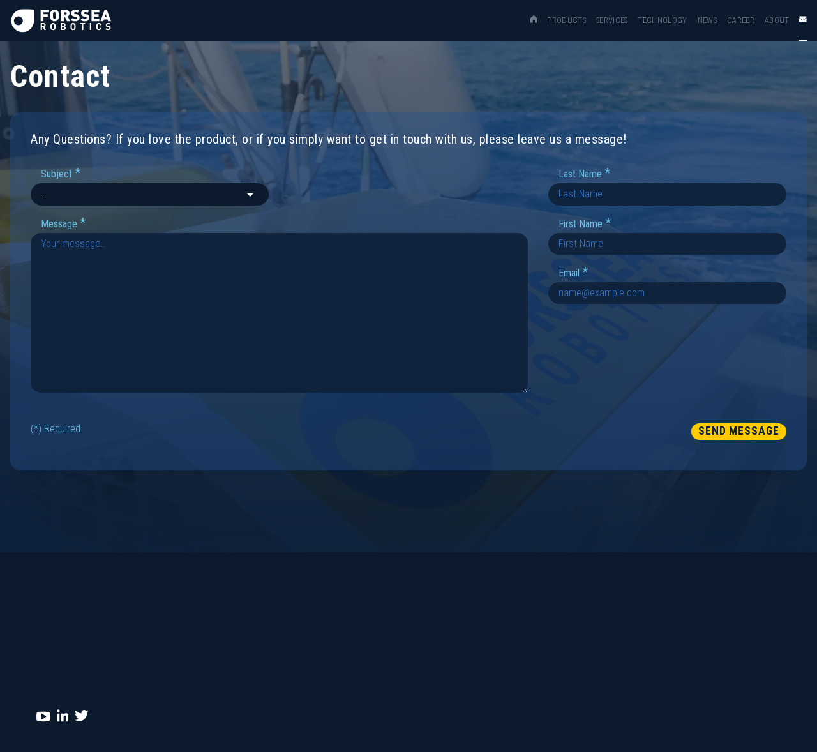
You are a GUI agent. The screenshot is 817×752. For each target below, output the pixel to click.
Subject (60, 173)
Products (566, 20)
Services (612, 20)
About (777, 20)
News (707, 20)
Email (573, 272)
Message (63, 223)
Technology (662, 20)
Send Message (738, 431)
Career (740, 20)
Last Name (584, 173)
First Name (584, 223)
